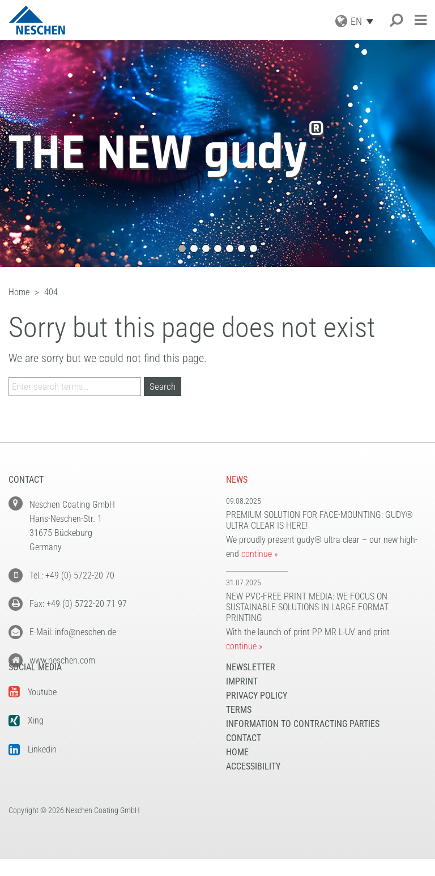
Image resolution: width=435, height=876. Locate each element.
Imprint (242, 698)
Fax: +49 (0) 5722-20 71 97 (78, 603)
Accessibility (253, 783)
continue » (259, 553)
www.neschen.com (62, 660)
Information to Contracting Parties (302, 740)
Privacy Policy (256, 712)
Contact (243, 755)
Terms (238, 726)
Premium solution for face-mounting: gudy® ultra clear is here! (319, 520)
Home (237, 769)
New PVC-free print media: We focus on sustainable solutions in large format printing (307, 607)
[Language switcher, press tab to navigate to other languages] (365, 21)
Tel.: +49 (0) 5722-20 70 (71, 575)
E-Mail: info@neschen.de (72, 632)
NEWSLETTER (250, 684)
